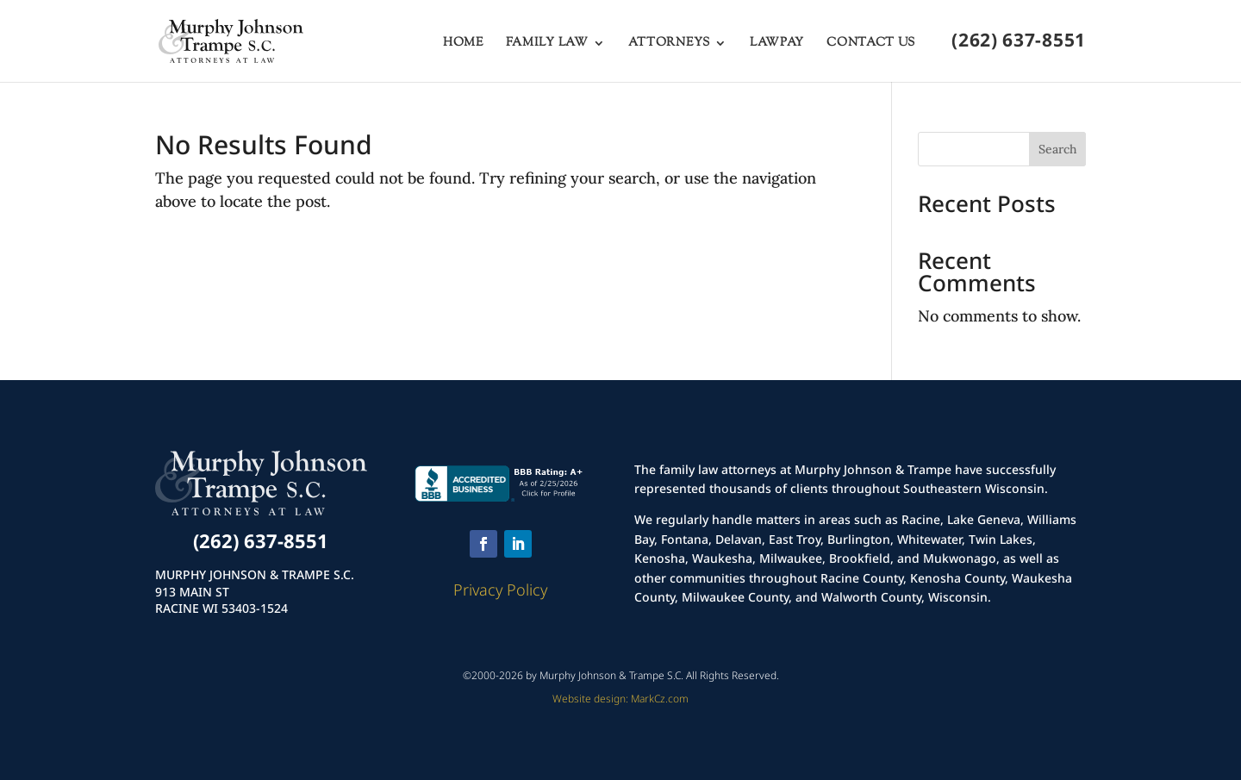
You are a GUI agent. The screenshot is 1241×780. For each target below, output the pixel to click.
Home (463, 44)
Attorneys (669, 44)
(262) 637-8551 (1018, 43)
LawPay (777, 44)
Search (1057, 149)
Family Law (547, 44)
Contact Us (870, 44)
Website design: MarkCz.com (620, 698)
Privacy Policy (500, 589)
